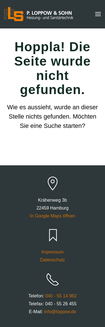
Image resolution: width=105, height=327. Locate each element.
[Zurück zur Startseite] (38, 14)
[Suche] (52, 148)
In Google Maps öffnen (52, 215)
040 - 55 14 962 (61, 295)
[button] (98, 14)
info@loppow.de (60, 311)
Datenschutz (52, 259)
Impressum (52, 252)
